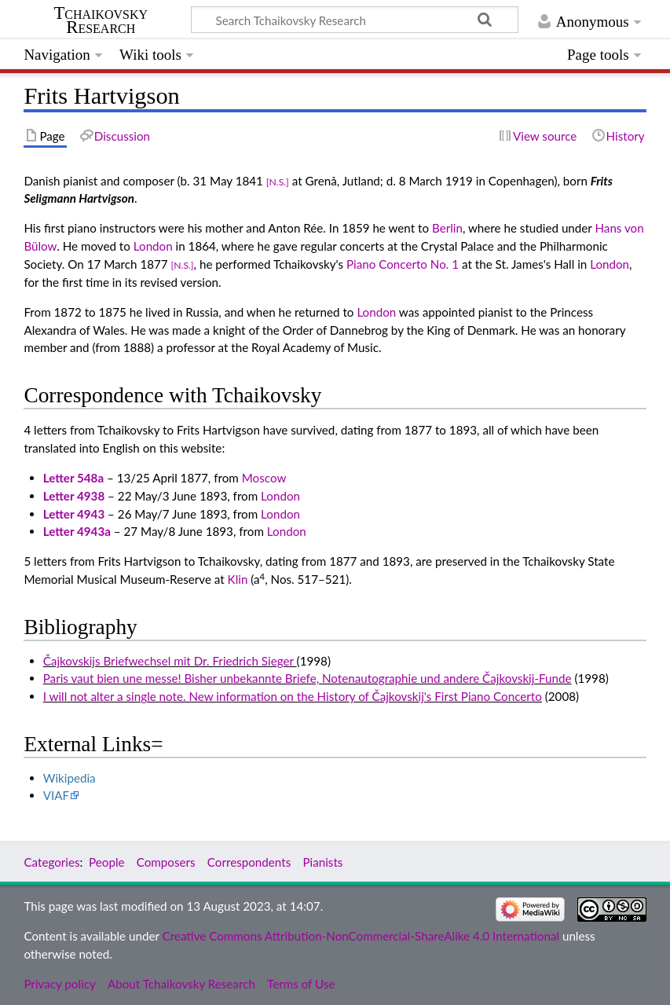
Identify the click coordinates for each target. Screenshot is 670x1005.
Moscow (264, 478)
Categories (51, 862)
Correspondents (249, 862)
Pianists (322, 862)
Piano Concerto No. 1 (402, 264)
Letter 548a (73, 478)
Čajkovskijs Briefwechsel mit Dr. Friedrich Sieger (170, 661)
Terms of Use (301, 984)
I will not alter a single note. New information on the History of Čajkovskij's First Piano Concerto (292, 696)
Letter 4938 (74, 496)
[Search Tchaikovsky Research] (355, 19)
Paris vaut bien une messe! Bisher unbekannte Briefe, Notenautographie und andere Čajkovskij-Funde (307, 678)
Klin (238, 579)
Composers (166, 862)
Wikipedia (69, 778)
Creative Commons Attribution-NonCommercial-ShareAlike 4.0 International (361, 936)
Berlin (447, 228)
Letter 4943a (77, 531)
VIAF (56, 795)
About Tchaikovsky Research (181, 984)
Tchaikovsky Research (100, 20)
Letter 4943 (74, 514)
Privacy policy (59, 984)
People (106, 862)
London (153, 246)
